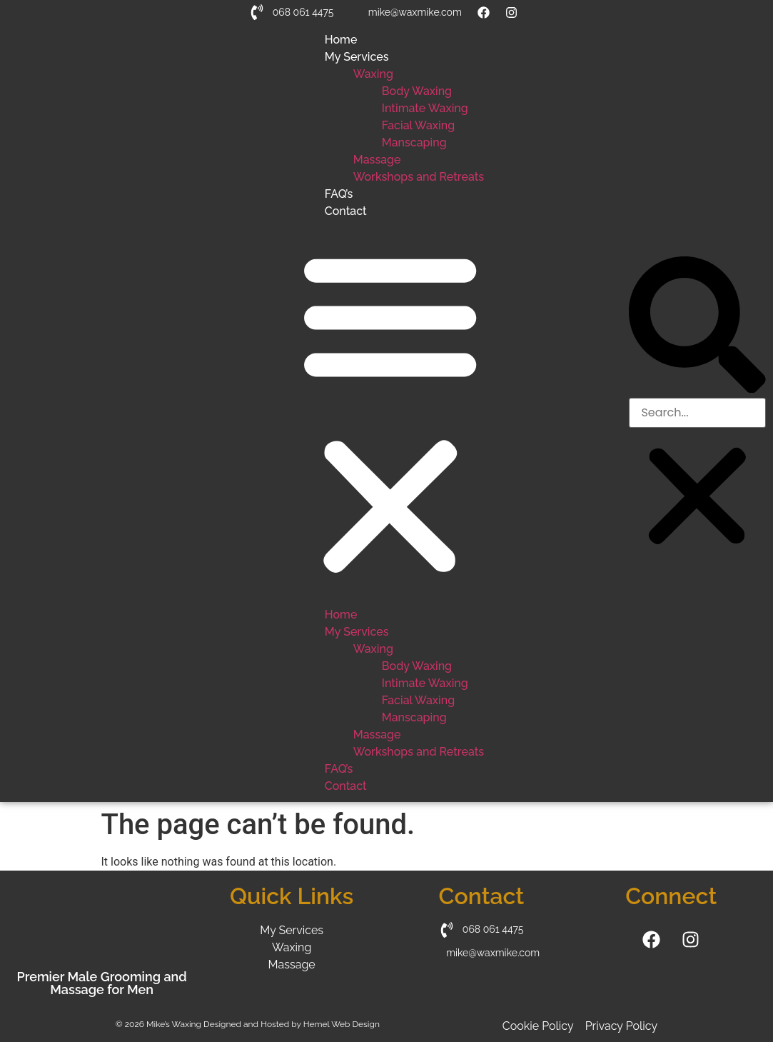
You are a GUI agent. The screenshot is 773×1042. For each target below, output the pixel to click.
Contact (346, 211)
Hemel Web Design (341, 1024)
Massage (377, 159)
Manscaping (414, 142)
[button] (390, 413)
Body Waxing (417, 91)
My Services (357, 57)
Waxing (373, 74)
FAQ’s (339, 194)
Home (341, 39)
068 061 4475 (303, 12)
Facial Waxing (418, 125)
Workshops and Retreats (418, 177)
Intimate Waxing (425, 108)
